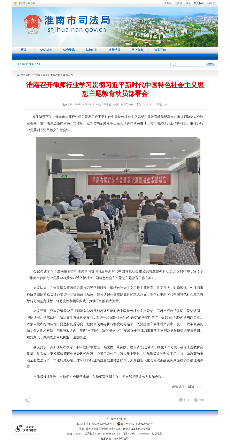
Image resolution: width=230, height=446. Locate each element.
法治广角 (92, 49)
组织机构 (46, 49)
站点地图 (157, 433)
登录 (188, 3)
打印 (186, 400)
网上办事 (137, 49)
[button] (167, 3)
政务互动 (160, 49)
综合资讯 (69, 49)
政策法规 (114, 49)
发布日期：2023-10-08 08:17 (78, 104)
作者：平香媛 (104, 104)
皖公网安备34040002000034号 (135, 423)
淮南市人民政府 (27, 3)
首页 (23, 49)
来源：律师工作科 (124, 104)
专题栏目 (55, 74)
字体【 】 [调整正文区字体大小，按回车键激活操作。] (145, 104)
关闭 (201, 400)
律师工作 (68, 74)
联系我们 (211, 3)
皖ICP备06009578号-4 (102, 423)
